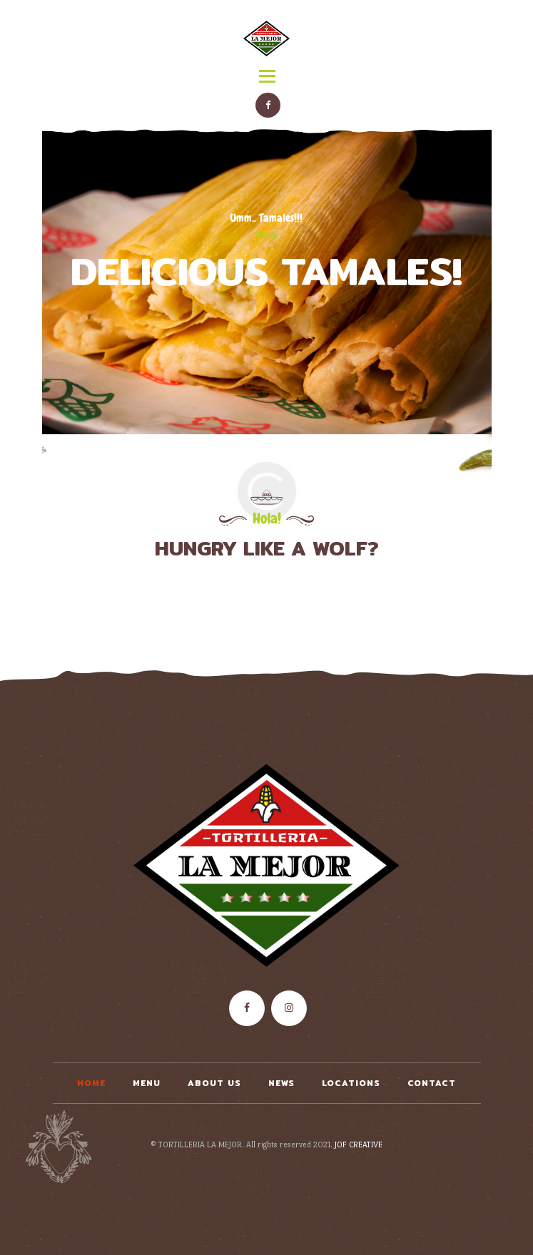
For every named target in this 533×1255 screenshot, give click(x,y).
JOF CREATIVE (358, 1144)
